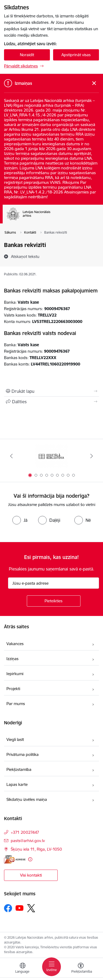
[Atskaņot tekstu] (25, 256)
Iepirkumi (14, 673)
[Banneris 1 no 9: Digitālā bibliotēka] (51, 456)
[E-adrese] (14, 859)
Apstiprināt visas (76, 54)
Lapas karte (17, 784)
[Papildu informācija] (30, 859)
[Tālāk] (91, 456)
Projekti (13, 688)
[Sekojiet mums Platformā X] (31, 908)
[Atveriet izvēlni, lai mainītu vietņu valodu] (22, 968)
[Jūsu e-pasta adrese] (53, 583)
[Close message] (94, 83)
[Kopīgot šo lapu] (51, 402)
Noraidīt (27, 54)
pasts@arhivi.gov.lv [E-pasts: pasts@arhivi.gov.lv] (28, 840)
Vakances (15, 643)
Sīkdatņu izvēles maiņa (26, 799)
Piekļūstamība (18, 769)
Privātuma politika (22, 754)
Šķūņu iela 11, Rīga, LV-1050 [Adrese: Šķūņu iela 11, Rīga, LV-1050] (36, 849)
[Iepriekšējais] (11, 456)
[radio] (19, 520)
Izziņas (12, 658)
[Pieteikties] (53, 601)
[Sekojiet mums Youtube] (20, 908)
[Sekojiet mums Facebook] (8, 908)
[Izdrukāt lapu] (51, 391)
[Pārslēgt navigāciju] (51, 966)
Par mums (15, 703)
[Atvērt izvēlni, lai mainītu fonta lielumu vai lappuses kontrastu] (80, 968)
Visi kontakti (31, 875)
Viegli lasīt (15, 739)
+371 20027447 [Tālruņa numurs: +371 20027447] (25, 832)
